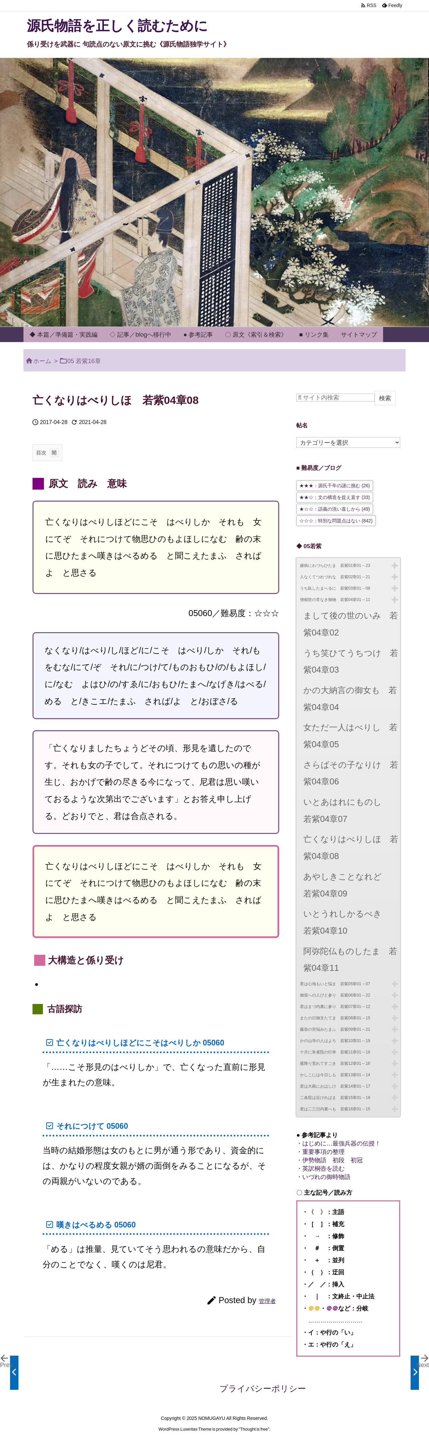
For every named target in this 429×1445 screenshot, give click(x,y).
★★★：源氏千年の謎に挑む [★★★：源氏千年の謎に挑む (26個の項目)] (334, 485)
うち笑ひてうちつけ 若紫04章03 (350, 661)
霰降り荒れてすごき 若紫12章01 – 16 (335, 1063)
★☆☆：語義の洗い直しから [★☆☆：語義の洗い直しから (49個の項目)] (334, 509)
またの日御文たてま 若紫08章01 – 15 (335, 1018)
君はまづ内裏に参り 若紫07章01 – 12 (335, 1006)
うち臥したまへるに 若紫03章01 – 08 (335, 588)
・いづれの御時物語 (323, 1176)
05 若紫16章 (84, 360)
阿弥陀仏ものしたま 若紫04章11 (350, 959)
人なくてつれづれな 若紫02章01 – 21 (335, 577)
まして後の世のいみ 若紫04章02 (350, 624)
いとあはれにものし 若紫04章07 (346, 810)
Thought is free (254, 1429)
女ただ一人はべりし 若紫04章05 (350, 735)
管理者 (267, 1301)
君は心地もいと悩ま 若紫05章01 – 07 (335, 984)
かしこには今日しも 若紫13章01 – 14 (335, 1075)
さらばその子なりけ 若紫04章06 (350, 773)
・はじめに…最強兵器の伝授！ (338, 1143)
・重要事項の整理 (320, 1151)
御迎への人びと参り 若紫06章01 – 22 (335, 995)
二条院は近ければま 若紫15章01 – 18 (335, 1097)
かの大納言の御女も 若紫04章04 (350, 698)
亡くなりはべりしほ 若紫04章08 (350, 847)
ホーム (42, 360)
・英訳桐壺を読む (320, 1168)
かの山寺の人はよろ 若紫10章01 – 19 (335, 1040)
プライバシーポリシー (263, 1388)
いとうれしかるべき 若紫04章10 (346, 922)
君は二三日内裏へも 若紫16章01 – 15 (335, 1109)
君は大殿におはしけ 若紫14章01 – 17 (335, 1086)
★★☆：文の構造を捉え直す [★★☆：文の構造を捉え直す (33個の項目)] (334, 497)
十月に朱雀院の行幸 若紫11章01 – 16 (335, 1052)
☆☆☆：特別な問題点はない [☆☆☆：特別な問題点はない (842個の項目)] (336, 520)
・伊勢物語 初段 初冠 (329, 1160)
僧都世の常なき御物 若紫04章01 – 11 (335, 599)
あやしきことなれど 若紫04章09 (346, 885)
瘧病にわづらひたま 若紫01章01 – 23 (335, 565)
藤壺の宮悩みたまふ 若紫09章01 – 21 (335, 1029)
